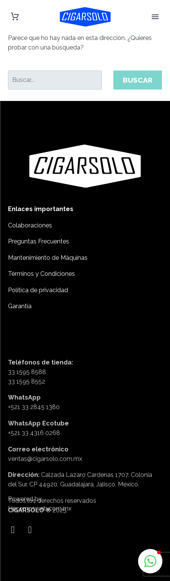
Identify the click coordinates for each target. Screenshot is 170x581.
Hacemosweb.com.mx (39, 513)
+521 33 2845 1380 (34, 447)
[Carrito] (15, 16)
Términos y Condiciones (41, 273)
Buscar (138, 80)
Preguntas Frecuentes (38, 241)
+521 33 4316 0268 (34, 473)
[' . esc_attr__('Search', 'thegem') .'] (55, 80)
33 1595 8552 (26, 422)
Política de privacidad (38, 290)
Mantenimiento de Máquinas (47, 257)
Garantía (20, 306)
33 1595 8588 (27, 412)
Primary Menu (155, 16)
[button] (150, 561)
